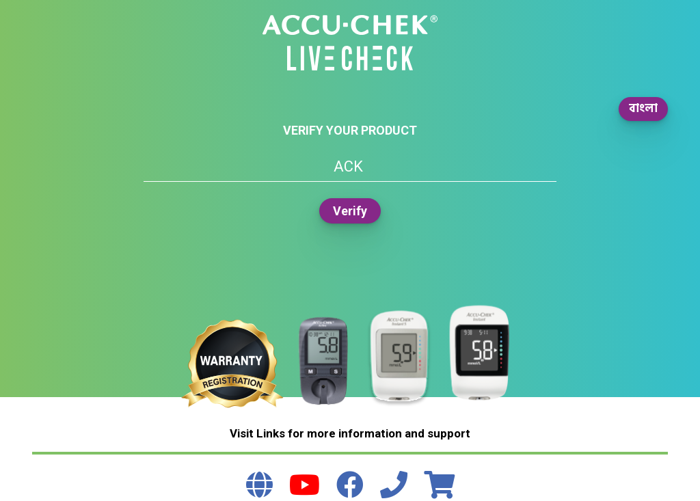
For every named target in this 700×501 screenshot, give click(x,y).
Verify (350, 211)
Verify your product (350, 130)
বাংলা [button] (643, 108)
